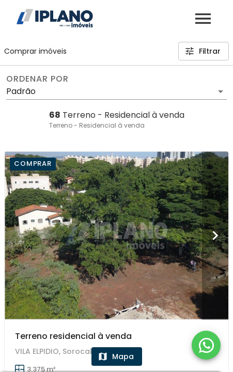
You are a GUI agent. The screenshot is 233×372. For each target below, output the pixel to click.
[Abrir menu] (203, 18)
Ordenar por (37, 79)
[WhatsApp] (206, 345)
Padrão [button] (21, 91)
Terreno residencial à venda (73, 336)
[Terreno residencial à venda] (116, 235)
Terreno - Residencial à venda (97, 125)
